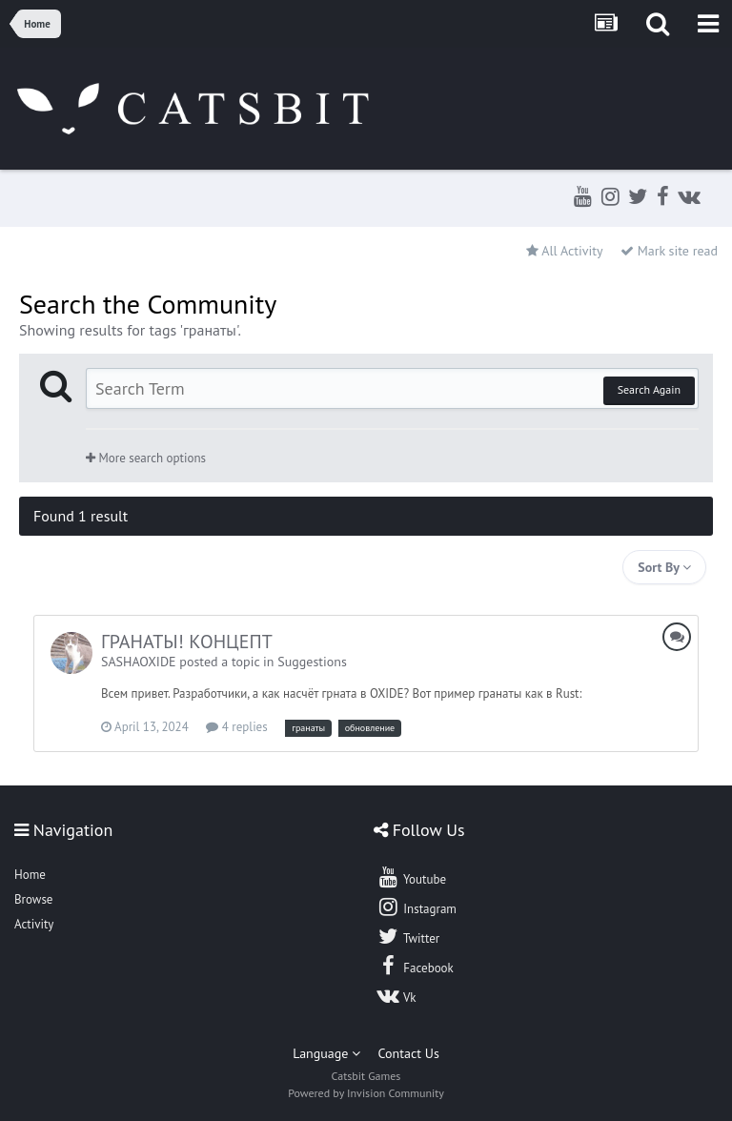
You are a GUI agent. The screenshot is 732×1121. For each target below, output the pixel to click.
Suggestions (312, 661)
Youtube (411, 876)
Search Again (649, 389)
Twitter (407, 936)
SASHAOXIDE (138, 661)
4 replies (236, 727)
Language (326, 1053)
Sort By (664, 567)
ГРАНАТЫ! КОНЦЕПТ (187, 641)
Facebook (415, 965)
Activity (33, 924)
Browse (33, 899)
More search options (146, 458)
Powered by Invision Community (366, 1093)
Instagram (416, 906)
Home (30, 874)
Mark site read (669, 250)
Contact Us (408, 1053)
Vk (396, 995)
